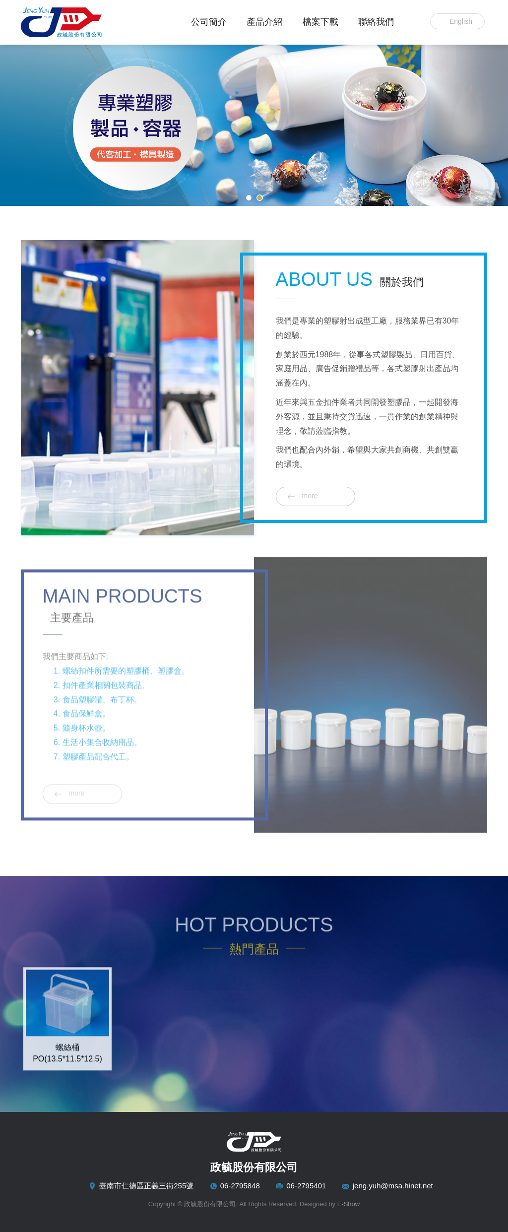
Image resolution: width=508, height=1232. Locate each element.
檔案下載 (320, 22)
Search (412, 21)
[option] (67, 1014)
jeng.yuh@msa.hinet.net (393, 1185)
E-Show (348, 1204)
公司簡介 (209, 22)
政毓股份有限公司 (83, 22)
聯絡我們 (376, 22)
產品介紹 (264, 22)
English (460, 21)
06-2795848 (240, 1185)
